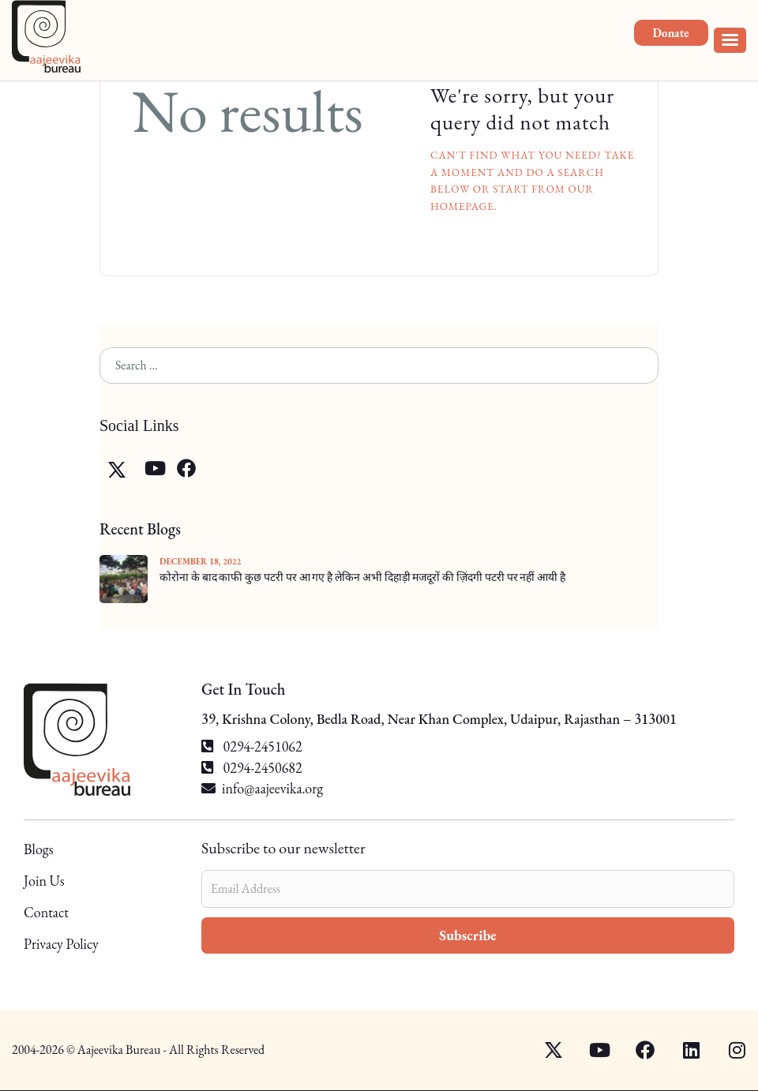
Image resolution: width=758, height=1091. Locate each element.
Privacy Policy (61, 944)
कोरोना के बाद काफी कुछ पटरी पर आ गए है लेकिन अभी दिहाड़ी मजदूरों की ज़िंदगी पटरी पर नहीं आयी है (362, 577)
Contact (46, 912)
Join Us (44, 881)
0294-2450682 (251, 768)
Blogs (38, 850)
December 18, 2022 (200, 561)
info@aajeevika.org (272, 788)
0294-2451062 (251, 746)
